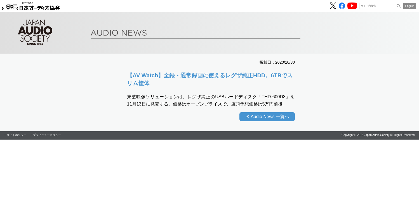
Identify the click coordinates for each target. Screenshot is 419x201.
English (410, 6)
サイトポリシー (16, 135)
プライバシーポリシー (47, 135)
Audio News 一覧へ (270, 116)
